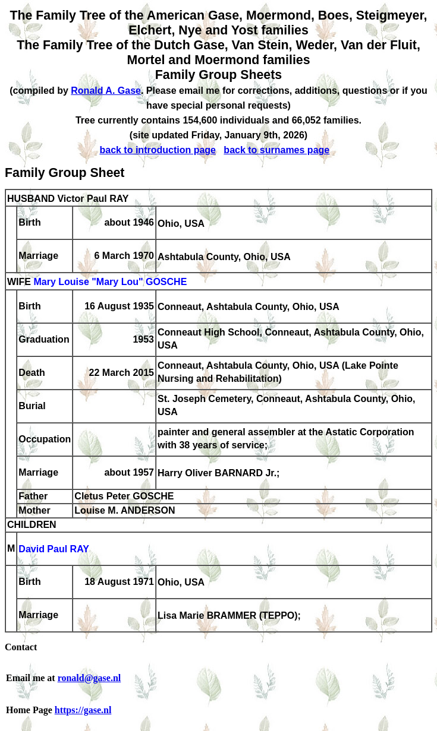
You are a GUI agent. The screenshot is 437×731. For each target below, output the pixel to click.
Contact (21, 647)
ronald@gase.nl (89, 678)
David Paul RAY (53, 550)
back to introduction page (157, 150)
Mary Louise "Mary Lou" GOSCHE (110, 282)
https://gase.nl (83, 710)
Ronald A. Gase (106, 91)
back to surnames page (276, 150)
